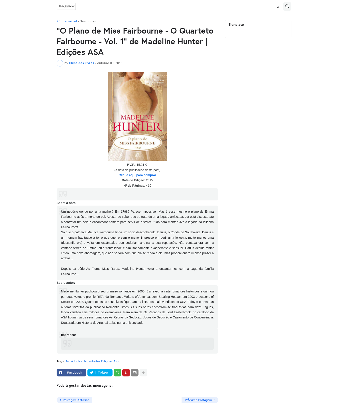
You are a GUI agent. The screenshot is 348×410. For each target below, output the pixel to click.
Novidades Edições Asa (101, 361)
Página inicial (67, 21)
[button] (278, 6)
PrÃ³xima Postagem (198, 400)
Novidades (88, 21)
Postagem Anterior (76, 400)
